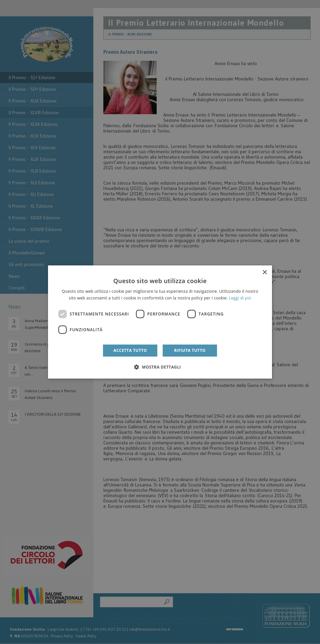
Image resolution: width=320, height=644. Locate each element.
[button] (160, 367)
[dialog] (160, 322)
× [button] (264, 272)
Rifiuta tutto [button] (190, 350)
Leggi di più (240, 298)
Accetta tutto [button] (130, 350)
